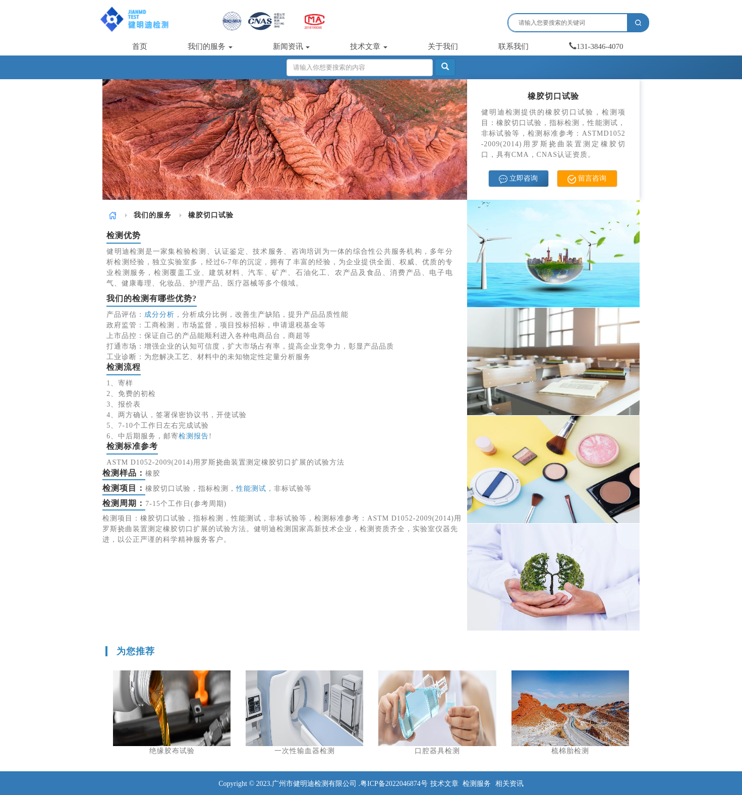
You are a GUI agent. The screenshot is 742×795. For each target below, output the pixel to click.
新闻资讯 (291, 46)
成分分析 (159, 314)
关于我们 (443, 46)
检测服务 (477, 783)
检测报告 (194, 436)
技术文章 (368, 46)
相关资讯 (509, 783)
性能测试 (251, 488)
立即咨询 (518, 179)
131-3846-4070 (596, 46)
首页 (139, 46)
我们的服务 (210, 46)
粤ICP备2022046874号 (394, 783)
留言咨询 (586, 179)
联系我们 (513, 46)
